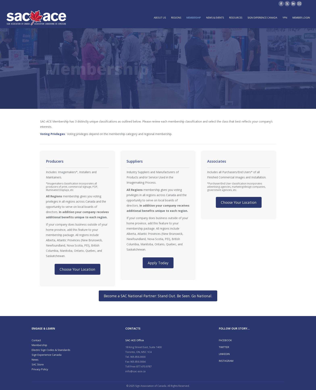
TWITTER (224, 347)
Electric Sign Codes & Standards (51, 350)
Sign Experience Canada (46, 355)
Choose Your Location (77, 269)
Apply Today (158, 262)
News (35, 359)
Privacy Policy (40, 369)
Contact (36, 340)
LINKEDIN (224, 354)
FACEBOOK (225, 340)
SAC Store (38, 364)
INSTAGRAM (226, 361)
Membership (39, 345)
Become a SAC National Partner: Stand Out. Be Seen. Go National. (158, 295)
